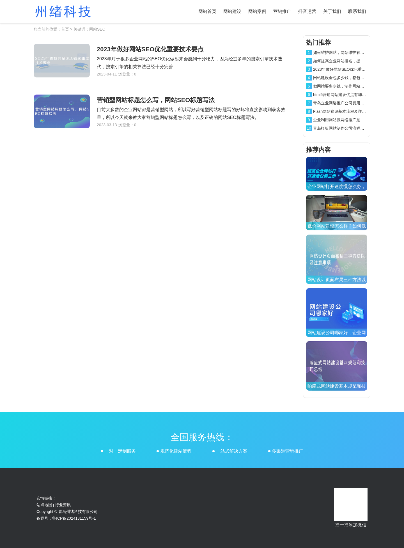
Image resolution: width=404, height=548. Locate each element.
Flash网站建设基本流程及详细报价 (343, 111)
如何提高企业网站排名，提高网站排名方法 (350, 61)
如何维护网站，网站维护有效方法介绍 (346, 52)
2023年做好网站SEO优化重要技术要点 (347, 69)
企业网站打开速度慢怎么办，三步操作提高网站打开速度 (336, 190)
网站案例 (257, 11)
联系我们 (357, 11)
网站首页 (207, 11)
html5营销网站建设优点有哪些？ (341, 94)
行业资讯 (63, 505)
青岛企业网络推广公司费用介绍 (340, 103)
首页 (65, 29)
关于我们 (332, 11)
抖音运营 (307, 11)
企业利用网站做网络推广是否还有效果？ (348, 120)
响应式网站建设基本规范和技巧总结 (336, 390)
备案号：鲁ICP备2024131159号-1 (66, 518)
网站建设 (232, 11)
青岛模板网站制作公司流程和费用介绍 (346, 128)
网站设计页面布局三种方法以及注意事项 (336, 283)
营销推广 (282, 11)
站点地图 (44, 505)
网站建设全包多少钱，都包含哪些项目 (346, 77)
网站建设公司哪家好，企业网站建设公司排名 (336, 336)
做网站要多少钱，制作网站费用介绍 (344, 86)
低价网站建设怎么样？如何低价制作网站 (336, 230)
